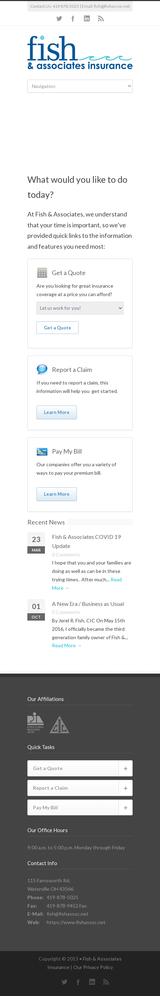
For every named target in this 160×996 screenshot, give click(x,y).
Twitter (59, 19)
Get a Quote (57, 327)
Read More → (67, 645)
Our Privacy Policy (93, 967)
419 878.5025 (66, 6)
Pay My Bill (45, 807)
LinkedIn (87, 19)
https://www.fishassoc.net (76, 922)
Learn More (56, 412)
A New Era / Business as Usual (88, 603)
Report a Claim (50, 788)
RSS (101, 19)
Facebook (73, 19)
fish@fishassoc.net (112, 6)
